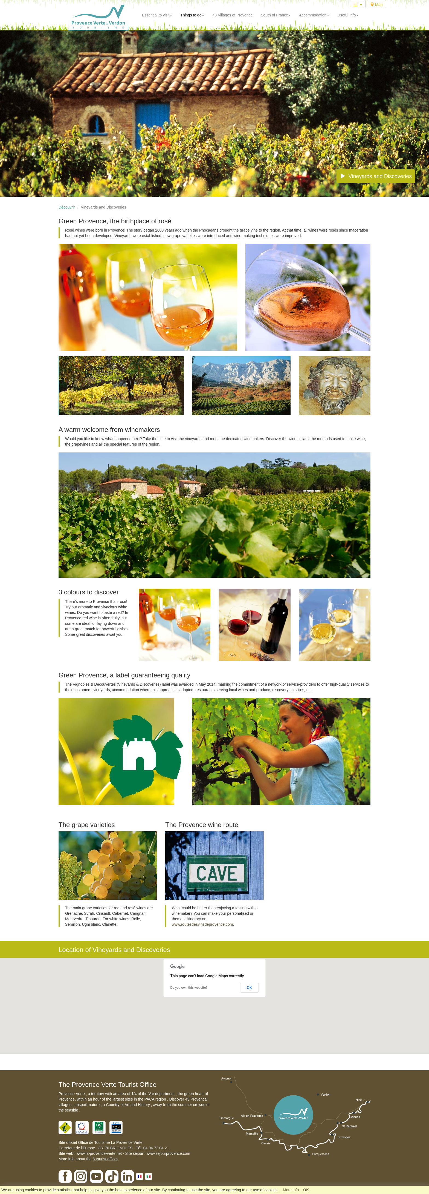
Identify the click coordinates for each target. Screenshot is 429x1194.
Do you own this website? (189, 988)
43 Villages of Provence (232, 15)
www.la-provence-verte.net (99, 1153)
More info (291, 1190)
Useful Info (347, 15)
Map (376, 4)
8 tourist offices (105, 1159)
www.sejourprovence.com (168, 1153)
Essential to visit (157, 15)
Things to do (192, 15)
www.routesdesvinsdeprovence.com (202, 924)
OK (249, 987)
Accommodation (314, 15)
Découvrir (67, 207)
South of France (276, 15)
